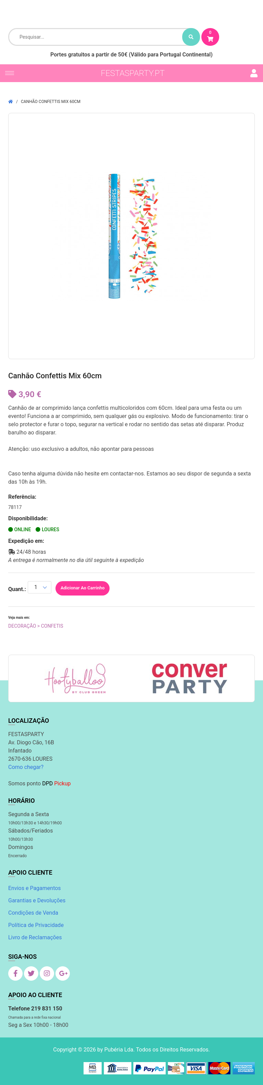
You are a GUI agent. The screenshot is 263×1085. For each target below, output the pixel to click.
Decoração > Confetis (35, 626)
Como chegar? (25, 767)
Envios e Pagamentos (34, 888)
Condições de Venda (33, 913)
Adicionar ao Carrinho (82, 587)
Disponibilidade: (28, 518)
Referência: (22, 497)
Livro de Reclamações (35, 937)
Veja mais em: (19, 617)
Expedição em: (26, 541)
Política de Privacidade (36, 925)
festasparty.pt (133, 73)
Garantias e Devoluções (36, 900)
